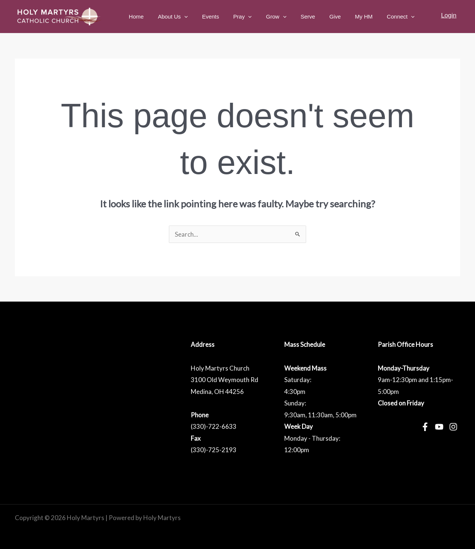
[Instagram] (453, 427)
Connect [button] (402, 16)
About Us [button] (196, 16)
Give (342, 16)
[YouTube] (439, 427)
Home (162, 16)
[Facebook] (425, 427)
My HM (368, 16)
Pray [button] (259, 16)
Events (230, 16)
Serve (318, 16)
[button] (207, 16)
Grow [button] (290, 16)
